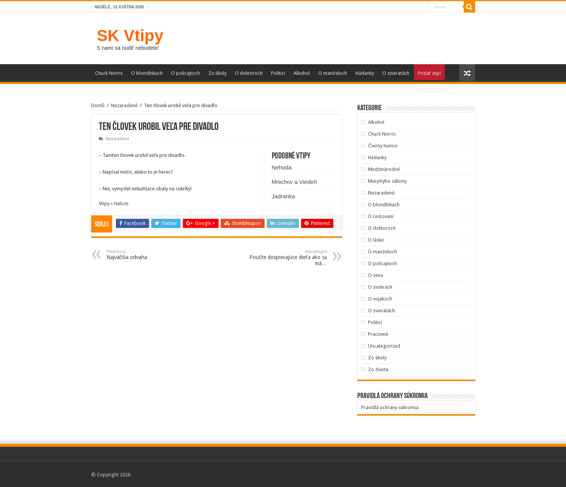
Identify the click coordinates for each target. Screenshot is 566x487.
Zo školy (217, 73)
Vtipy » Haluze (113, 203)
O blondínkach (147, 73)
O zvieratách (395, 73)
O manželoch (332, 73)
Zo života (378, 369)
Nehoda (282, 167)
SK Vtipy (130, 35)
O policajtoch (185, 73)
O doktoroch (249, 73)
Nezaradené (124, 105)
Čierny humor (383, 146)
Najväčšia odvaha (145, 254)
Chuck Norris (109, 73)
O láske (376, 240)
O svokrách (380, 287)
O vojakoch (380, 299)
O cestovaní (380, 216)
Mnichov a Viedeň (294, 182)
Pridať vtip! (429, 73)
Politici (278, 73)
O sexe (375, 275)
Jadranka (283, 196)
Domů (98, 105)
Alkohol (301, 73)
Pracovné (378, 334)
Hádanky (364, 73)
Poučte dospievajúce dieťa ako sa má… (288, 257)
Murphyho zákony (387, 181)
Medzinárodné (384, 169)
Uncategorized (384, 346)
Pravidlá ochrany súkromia (390, 407)
